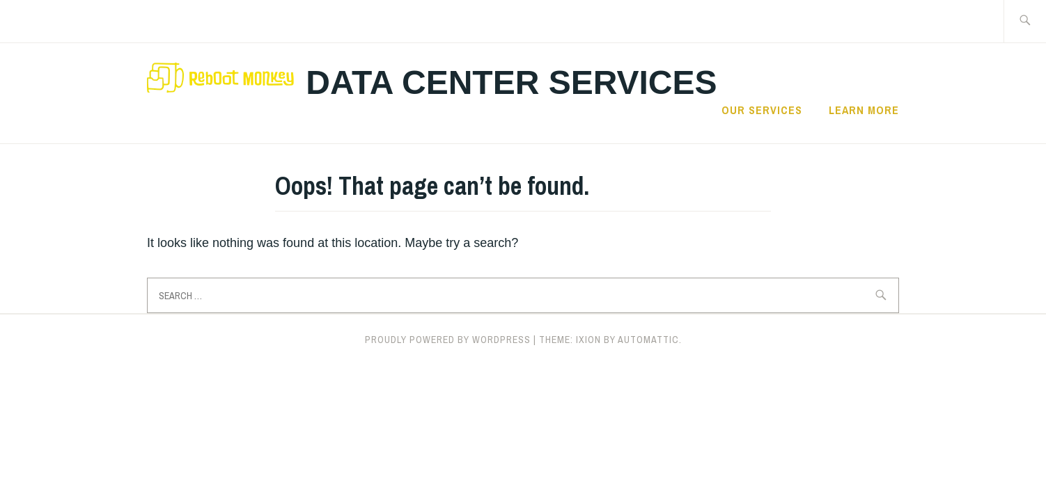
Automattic (648, 339)
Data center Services (511, 82)
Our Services (761, 110)
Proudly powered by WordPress (448, 339)
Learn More (864, 110)
